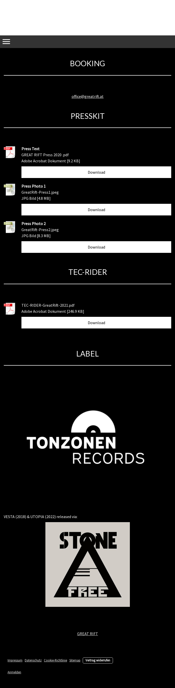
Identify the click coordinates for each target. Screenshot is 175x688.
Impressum (15, 660)
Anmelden (14, 672)
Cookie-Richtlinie (55, 660)
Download (96, 172)
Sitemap (74, 660)
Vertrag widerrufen (97, 660)
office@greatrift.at (88, 96)
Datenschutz (33, 660)
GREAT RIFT (87, 633)
